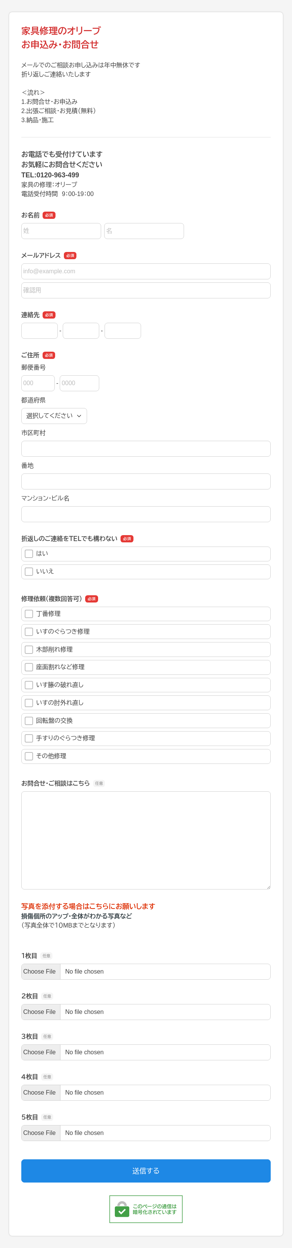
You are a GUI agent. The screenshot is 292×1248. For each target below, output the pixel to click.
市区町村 (33, 433)
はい (36, 554)
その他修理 (45, 756)
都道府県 (33, 400)
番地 (27, 465)
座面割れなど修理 (54, 667)
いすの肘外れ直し (54, 703)
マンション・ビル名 (45, 498)
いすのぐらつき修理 (57, 632)
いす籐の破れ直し (54, 685)
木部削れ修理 (49, 650)
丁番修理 (42, 614)
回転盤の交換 (49, 721)
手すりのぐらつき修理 (60, 738)
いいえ (39, 571)
